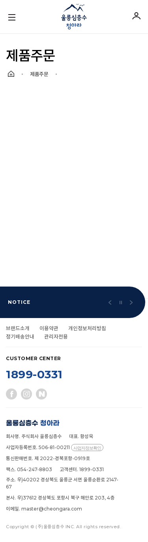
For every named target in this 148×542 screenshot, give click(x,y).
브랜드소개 (18, 328)
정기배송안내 (20, 336)
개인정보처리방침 (87, 328)
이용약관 (48, 328)
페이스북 (11, 394)
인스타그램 (26, 394)
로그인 (136, 16)
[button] (110, 302)
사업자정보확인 (87, 448)
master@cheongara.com (51, 509)
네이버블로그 (41, 394)
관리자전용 (56, 336)
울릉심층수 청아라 (74, 17)
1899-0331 (34, 374)
